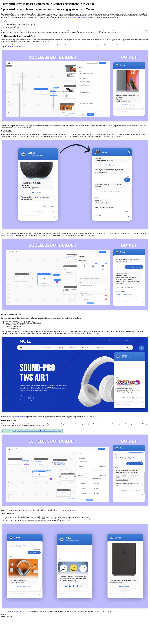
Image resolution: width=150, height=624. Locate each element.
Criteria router (11, 46)
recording (15, 611)
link (19, 46)
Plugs (8, 416)
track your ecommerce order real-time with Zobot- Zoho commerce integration (37, 431)
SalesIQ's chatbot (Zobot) (79, 17)
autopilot (11, 235)
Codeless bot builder (20, 416)
